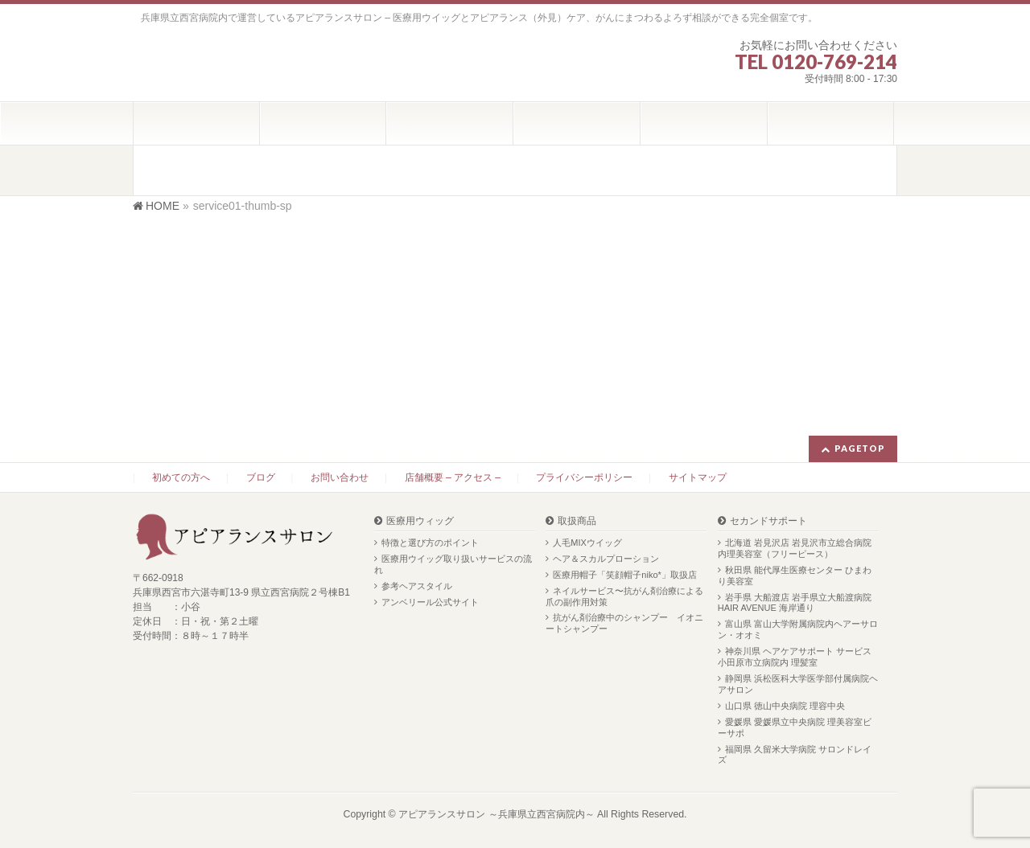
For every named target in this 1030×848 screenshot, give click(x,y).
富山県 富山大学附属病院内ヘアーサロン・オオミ (798, 629)
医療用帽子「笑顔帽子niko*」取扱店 (624, 575)
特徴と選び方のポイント (430, 542)
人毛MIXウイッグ (587, 542)
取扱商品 (577, 521)
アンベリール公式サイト (430, 602)
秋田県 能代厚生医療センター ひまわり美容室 (794, 575)
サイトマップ (698, 477)
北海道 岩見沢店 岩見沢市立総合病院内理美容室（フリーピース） (794, 548)
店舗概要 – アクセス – (453, 477)
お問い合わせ (340, 477)
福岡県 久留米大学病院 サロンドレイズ (794, 754)
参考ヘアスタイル (416, 586)
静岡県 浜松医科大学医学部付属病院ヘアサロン (798, 684)
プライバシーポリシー (584, 477)
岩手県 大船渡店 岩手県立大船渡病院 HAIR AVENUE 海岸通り (794, 602)
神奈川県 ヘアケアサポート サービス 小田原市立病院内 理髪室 (794, 656)
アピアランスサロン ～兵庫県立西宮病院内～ (496, 814)
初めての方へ (181, 477)
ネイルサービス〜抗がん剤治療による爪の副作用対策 (624, 596)
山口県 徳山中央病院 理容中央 (785, 706)
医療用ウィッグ (420, 521)
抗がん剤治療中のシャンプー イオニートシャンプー (624, 622)
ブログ (260, 477)
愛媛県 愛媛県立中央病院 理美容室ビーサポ (794, 727)
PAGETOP (859, 448)
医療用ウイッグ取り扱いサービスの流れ (453, 564)
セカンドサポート (768, 521)
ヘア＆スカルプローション (606, 558)
